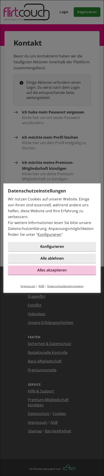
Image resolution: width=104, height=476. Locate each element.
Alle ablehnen (52, 258)
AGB (41, 286)
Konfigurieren (49, 234)
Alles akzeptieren (52, 270)
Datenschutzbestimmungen (65, 286)
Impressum (28, 286)
